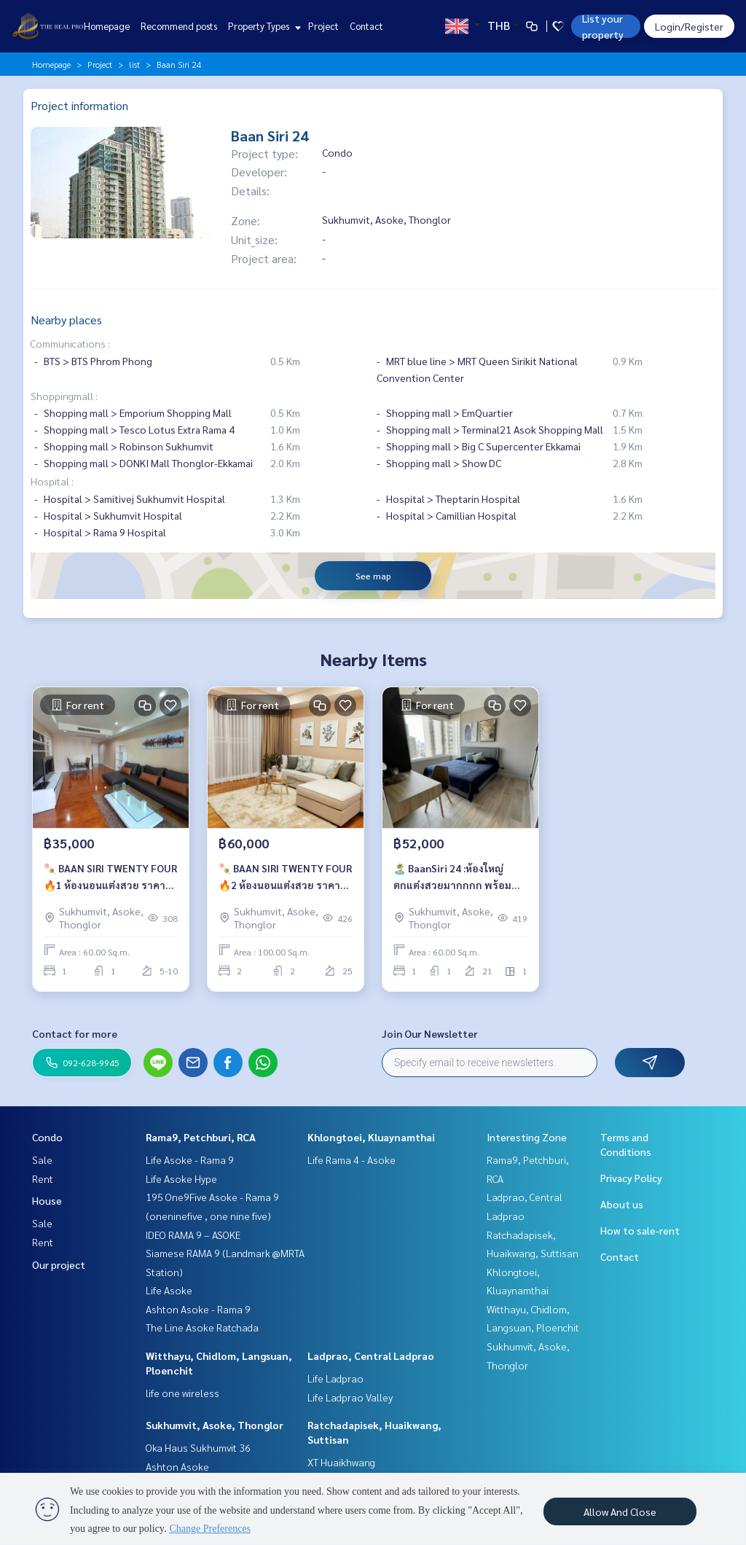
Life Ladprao (335, 1378)
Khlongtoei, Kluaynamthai (371, 1136)
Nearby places (66, 319)
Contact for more (74, 1033)
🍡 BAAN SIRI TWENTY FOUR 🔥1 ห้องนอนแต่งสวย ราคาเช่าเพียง (110, 877)
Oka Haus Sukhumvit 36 (198, 1447)
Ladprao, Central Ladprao (370, 1355)
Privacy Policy (631, 1177)
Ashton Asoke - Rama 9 (198, 1308)
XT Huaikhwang (341, 1461)
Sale (42, 1159)
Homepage (107, 26)
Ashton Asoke (177, 1466)
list (134, 64)
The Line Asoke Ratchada (202, 1327)
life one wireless (182, 1392)
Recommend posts (179, 26)
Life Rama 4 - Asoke (351, 1159)
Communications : (70, 343)
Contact (366, 26)
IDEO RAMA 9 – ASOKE (193, 1234)
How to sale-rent (640, 1230)
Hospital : (52, 481)
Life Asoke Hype (181, 1178)
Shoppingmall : (64, 395)
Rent (42, 1178)
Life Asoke (169, 1289)
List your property (603, 26)
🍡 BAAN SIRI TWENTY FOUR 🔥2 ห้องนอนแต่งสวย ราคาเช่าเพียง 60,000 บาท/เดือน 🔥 (285, 877)
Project (323, 26)
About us (621, 1203)
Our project (58, 1264)
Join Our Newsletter (430, 1033)
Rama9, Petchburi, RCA (201, 1136)
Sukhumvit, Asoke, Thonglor (214, 1424)
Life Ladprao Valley (350, 1397)
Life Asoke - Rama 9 (190, 1159)
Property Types (262, 26)
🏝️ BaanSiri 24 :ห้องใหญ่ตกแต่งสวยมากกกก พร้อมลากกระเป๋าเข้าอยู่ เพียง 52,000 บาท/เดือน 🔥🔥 (452, 877)
